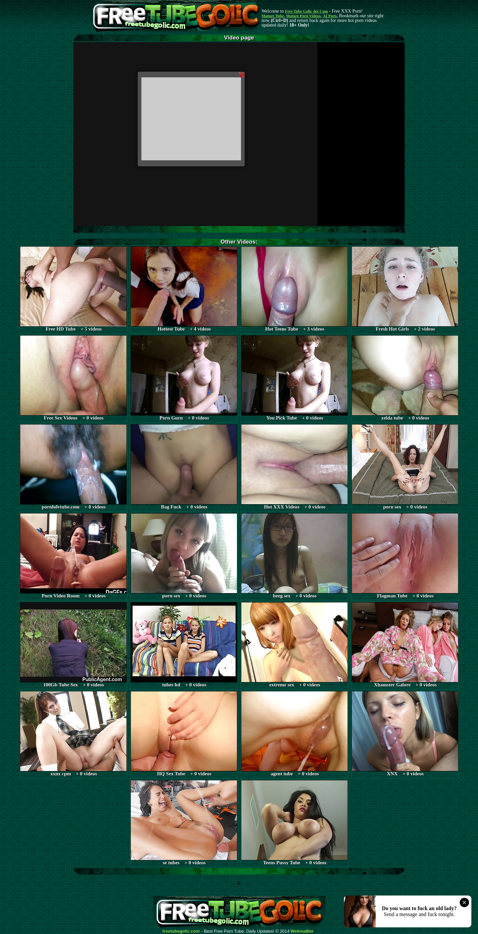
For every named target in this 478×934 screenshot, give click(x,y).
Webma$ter (302, 931)
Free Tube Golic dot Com (306, 11)
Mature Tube (273, 16)
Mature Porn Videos (303, 16)
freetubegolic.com (181, 931)
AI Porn (330, 16)
